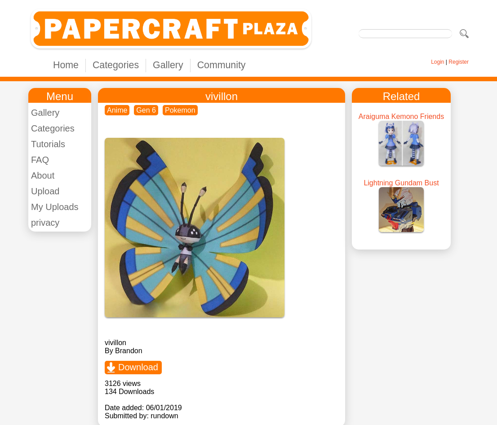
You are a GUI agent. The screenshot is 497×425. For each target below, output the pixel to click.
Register (458, 62)
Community (221, 65)
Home (66, 65)
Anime (117, 110)
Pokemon (180, 110)
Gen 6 (146, 110)
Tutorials (48, 144)
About (42, 175)
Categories (116, 65)
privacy (45, 223)
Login (437, 62)
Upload (45, 191)
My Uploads (55, 207)
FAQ (40, 160)
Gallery (168, 65)
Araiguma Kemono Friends (401, 116)
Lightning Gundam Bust (401, 183)
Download (138, 367)
